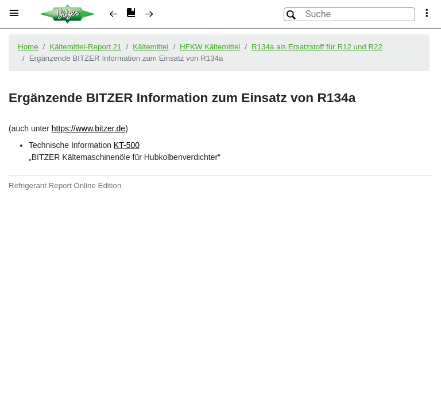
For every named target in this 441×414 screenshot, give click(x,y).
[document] (220, 220)
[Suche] (349, 14)
